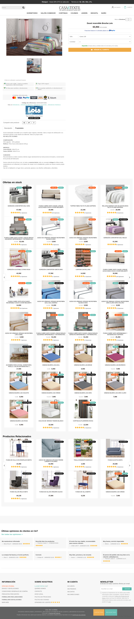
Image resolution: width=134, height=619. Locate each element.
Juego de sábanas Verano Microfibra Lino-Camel (83, 238)
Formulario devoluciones (11, 599)
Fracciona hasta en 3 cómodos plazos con (100, 30)
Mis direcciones (73, 594)
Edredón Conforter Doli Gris (19, 206)
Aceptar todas (99, 612)
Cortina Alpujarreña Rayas (83, 421)
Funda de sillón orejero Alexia (50, 492)
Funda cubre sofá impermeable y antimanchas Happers (115, 333)
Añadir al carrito (100, 49)
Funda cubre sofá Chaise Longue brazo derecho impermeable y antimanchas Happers (83, 333)
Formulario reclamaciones (12, 597)
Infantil (95, 13)
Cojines (75, 13)
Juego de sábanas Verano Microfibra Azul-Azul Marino (51, 302)
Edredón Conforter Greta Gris (51, 269)
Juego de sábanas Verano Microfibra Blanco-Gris (51, 238)
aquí (109, 602)
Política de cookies (42, 599)
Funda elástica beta (115, 460)
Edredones (122, 19)
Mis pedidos (71, 589)
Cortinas (63, 13)
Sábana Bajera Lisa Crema (51, 393)
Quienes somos (40, 588)
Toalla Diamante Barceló (83, 460)
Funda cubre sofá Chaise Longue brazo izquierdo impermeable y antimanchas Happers (19, 238)
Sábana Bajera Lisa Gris (83, 393)
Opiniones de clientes (43, 602)
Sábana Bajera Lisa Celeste (19, 393)
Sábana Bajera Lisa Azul (51, 365)
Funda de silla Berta (83, 492)
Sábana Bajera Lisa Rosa (19, 421)
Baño (104, 13)
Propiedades (19, 128)
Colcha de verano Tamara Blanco (51, 421)
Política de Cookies (54, 613)
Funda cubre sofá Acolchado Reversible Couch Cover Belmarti (18, 302)
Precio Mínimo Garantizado (15, 80)
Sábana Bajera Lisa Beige (83, 365)
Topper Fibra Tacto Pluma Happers (83, 206)
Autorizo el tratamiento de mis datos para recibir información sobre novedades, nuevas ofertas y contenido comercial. (115, 597)
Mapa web (5, 602)
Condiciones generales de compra (15, 591)
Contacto (38, 591)
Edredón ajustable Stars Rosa (18, 269)
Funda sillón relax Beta (19, 492)
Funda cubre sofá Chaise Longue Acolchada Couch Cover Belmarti (50, 206)
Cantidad (72, 41)
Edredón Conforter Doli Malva (115, 237)
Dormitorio (33, 13)
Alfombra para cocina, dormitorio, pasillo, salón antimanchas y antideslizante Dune (19, 365)
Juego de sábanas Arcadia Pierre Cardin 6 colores (51, 460)
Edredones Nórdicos (54, 105)
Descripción (8, 128)
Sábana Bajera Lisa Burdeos (115, 365)
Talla (71, 36)
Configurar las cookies (79, 614)
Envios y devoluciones (10, 588)
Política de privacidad (43, 597)
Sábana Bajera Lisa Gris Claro (115, 393)
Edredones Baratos (27, 105)
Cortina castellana (83, 269)
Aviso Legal (39, 594)
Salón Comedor (49, 13)
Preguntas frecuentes (10, 594)
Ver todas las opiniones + (12, 534)
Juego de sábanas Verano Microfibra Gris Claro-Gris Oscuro (115, 302)
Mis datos (71, 591)
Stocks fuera (8, 586)
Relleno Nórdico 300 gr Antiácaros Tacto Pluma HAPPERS (115, 206)
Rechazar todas (111, 612)
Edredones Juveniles (40, 105)
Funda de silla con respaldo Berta (19, 460)
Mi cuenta (71, 586)
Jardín (84, 13)
